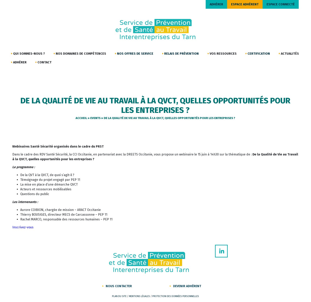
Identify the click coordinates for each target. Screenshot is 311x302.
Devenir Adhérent (187, 286)
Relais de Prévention (181, 53)
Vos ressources (223, 53)
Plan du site (119, 296)
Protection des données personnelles (175, 296)
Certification (259, 53)
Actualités (290, 53)
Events (95, 118)
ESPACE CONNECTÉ (281, 4)
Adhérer (20, 62)
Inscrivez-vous (23, 227)
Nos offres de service (135, 53)
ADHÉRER (216, 4)
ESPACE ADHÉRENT (245, 4)
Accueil (81, 118)
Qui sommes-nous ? (29, 53)
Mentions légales (139, 296)
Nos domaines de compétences (81, 53)
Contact (44, 62)
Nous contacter (119, 286)
